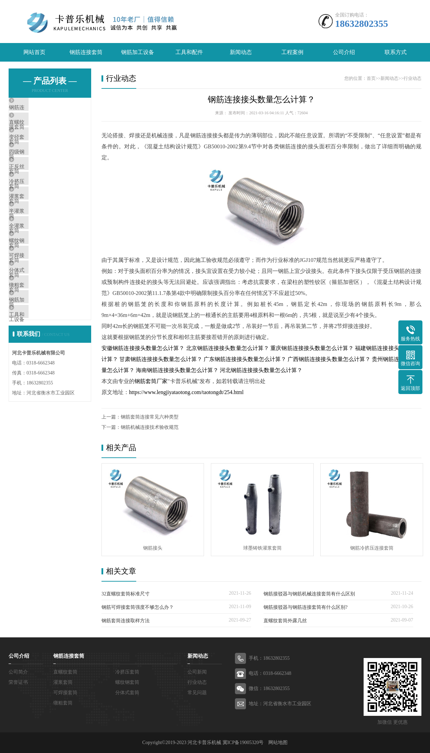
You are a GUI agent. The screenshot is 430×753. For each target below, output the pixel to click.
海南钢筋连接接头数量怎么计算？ (177, 370)
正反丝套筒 (38, 189)
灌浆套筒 (35, 230)
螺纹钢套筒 (38, 291)
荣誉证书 (18, 682)
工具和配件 (189, 52)
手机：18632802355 (269, 658)
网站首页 (34, 52)
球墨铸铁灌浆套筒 (261, 547)
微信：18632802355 (269, 688)
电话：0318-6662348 (270, 673)
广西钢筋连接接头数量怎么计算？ (329, 359)
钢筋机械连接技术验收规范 (150, 427)
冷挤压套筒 (38, 210)
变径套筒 (35, 149)
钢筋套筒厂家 (151, 381)
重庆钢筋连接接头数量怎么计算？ (312, 348)
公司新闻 (197, 672)
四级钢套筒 (38, 169)
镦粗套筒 (35, 352)
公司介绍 (344, 52)
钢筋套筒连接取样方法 (125, 620)
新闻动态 (241, 52)
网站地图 (278, 742)
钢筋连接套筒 (86, 52)
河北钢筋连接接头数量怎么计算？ (261, 370)
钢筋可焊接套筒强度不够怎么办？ (137, 607)
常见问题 (197, 692)
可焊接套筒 (38, 311)
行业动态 (412, 78)
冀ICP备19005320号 (243, 742)
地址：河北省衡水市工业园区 (280, 703)
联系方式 (396, 52)
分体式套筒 (38, 332)
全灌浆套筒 (38, 271)
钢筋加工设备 (137, 52)
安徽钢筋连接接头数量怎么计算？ (143, 348)
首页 (371, 78)
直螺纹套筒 (38, 128)
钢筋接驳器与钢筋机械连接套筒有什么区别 (309, 593)
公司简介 (18, 672)
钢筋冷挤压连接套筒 (369, 547)
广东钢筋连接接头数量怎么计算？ (245, 359)
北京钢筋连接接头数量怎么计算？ (227, 348)
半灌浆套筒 (38, 250)
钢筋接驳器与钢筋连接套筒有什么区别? (305, 607)
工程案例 (292, 52)
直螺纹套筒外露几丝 (285, 620)
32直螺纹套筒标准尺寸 (125, 593)
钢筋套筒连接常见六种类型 (150, 417)
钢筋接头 (152, 547)
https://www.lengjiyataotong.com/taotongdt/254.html (187, 392)
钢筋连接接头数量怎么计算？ (261, 99)
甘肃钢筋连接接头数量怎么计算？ (160, 359)
